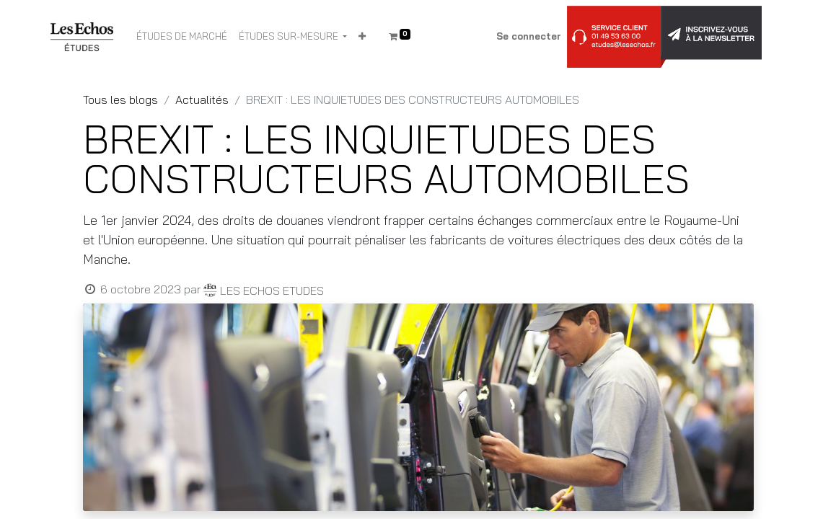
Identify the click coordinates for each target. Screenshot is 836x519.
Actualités (202, 99)
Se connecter (528, 36)
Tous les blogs (120, 99)
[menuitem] (182, 37)
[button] (362, 37)
